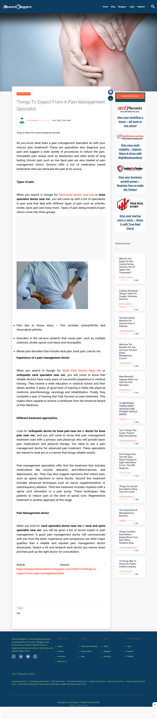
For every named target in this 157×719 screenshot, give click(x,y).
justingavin (33, 120)
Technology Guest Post (39, 681)
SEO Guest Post (58, 681)
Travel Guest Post (19, 681)
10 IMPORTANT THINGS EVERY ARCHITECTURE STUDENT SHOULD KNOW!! (128, 409)
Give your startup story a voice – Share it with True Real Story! (130, 222)
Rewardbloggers (72, 702)
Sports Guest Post (115, 681)
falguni (122, 419)
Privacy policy (86, 651)
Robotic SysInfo (82, 705)
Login (131, 7)
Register (141, 7)
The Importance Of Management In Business (128, 513)
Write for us (62, 661)
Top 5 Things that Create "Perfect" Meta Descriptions (128, 433)
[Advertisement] (61, 237)
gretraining (125, 363)
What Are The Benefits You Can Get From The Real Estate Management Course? (128, 351)
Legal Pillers (125, 571)
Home (105, 7)
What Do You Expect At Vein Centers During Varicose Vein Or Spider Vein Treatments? (127, 265)
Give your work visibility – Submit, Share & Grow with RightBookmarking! (130, 151)
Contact (61, 651)
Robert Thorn (125, 277)
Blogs (106, 646)
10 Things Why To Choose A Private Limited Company (127, 564)
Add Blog (107, 656)
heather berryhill (128, 548)
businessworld (126, 497)
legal (82, 656)
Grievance (62, 656)
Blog (113, 7)
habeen (122, 521)
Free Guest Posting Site (27, 684)
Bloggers (122, 7)
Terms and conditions (89, 646)
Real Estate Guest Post (76, 681)
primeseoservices (127, 441)
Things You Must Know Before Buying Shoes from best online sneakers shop (128, 537)
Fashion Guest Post (97, 681)
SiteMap (130, 656)
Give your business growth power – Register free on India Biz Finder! (130, 183)
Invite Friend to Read (130, 96)
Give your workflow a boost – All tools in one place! (130, 121)
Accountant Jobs (23, 93)
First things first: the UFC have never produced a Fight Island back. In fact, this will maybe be (128, 461)
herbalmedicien (126, 331)
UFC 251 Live (124, 473)
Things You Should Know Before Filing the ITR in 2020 (128, 489)
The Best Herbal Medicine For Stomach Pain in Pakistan (127, 322)
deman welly (125, 390)
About (60, 646)
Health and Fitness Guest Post (73, 684)
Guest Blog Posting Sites (49, 684)
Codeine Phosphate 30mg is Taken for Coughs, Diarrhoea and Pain (128, 295)
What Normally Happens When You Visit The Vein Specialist (128, 380)
